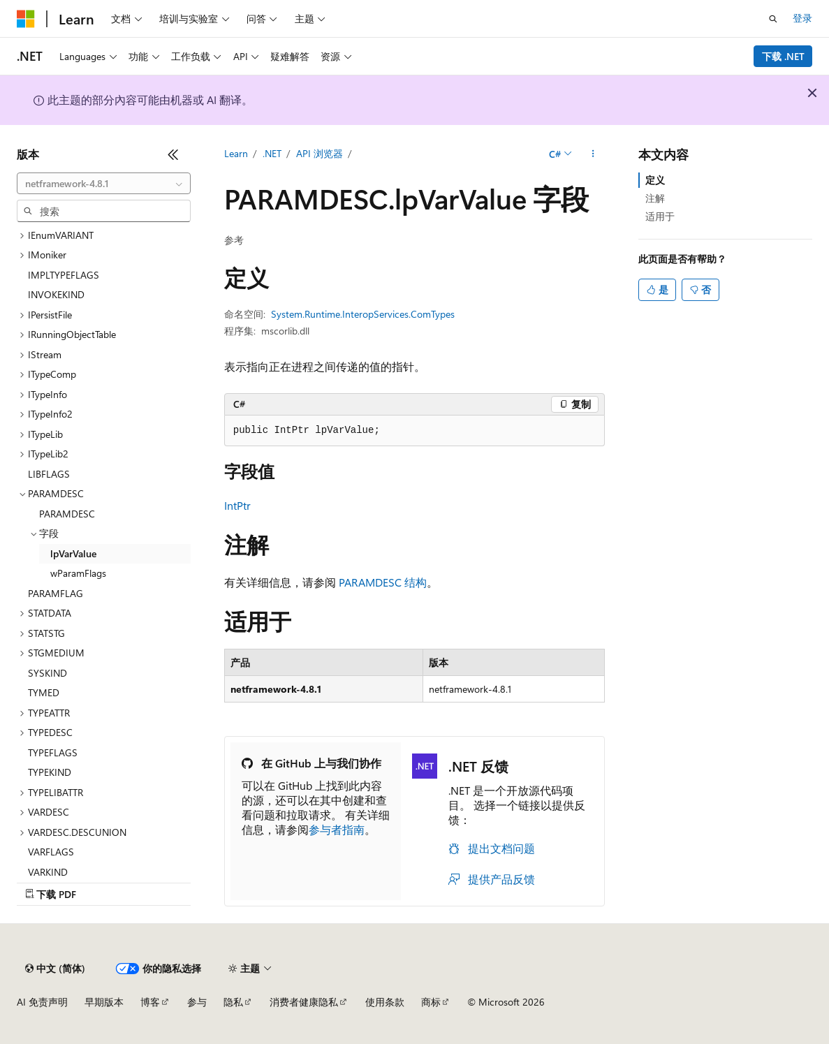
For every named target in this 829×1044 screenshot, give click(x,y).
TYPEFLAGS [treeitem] (53, 752)
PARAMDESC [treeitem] (67, 513)
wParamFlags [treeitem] (78, 573)
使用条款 (384, 1001)
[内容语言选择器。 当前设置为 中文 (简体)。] (55, 968)
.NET (272, 153)
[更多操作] (592, 154)
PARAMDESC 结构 (383, 582)
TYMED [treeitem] (43, 692)
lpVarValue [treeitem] (73, 553)
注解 (655, 198)
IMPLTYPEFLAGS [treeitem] (63, 274)
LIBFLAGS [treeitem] (49, 473)
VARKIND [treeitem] (48, 871)
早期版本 (104, 1001)
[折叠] (173, 154)
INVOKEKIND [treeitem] (56, 294)
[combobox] (104, 183)
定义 (655, 179)
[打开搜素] (773, 18)
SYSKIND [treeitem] (47, 672)
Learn (236, 153)
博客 (150, 1001)
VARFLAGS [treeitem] (51, 851)
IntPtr (237, 505)
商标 (431, 1001)
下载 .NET (783, 56)
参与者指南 (337, 829)
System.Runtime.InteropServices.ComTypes (363, 314)
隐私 (233, 1001)
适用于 (660, 216)
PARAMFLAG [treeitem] (55, 593)
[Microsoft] (26, 19)
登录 (802, 17)
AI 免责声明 (42, 1001)
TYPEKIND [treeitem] (49, 772)
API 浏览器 (319, 153)
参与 (197, 1001)
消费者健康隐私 (304, 1001)
